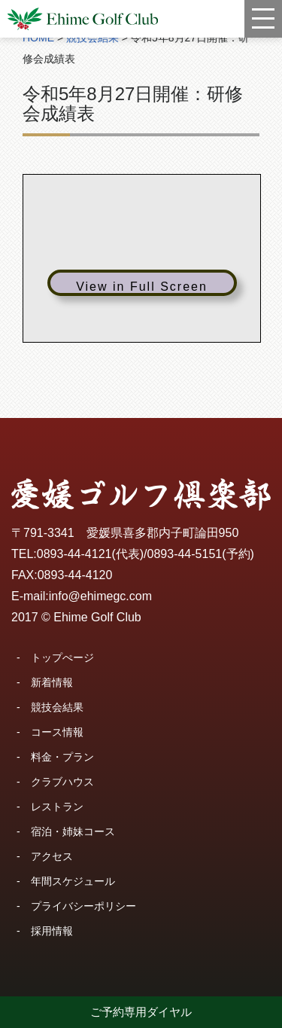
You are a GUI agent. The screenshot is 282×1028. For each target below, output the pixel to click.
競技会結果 (57, 707)
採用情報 (52, 931)
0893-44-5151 (185, 554)
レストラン (57, 807)
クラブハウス (62, 782)
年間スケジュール (73, 881)
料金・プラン (62, 757)
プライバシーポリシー (83, 906)
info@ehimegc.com (100, 596)
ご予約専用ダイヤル (141, 1011)
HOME (38, 38)
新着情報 (52, 682)
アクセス (52, 856)
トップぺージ (62, 657)
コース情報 (57, 732)
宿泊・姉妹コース (73, 831)
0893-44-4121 (74, 554)
